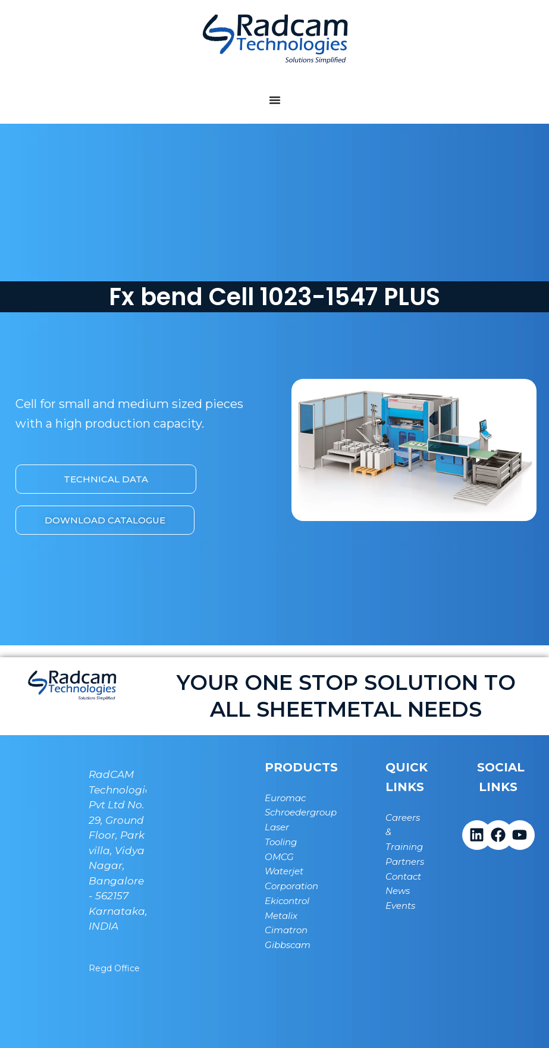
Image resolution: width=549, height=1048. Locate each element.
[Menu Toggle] (275, 100)
